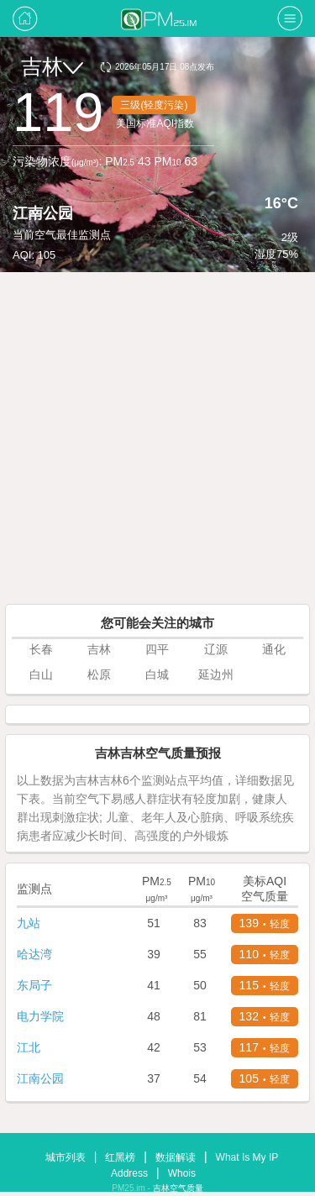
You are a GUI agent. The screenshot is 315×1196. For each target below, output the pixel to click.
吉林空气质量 (178, 1188)
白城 (157, 674)
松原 (99, 674)
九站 (28, 923)
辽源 (216, 649)
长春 (41, 649)
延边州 (216, 674)
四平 (157, 649)
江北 (28, 1047)
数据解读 (175, 1157)
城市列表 (65, 1157)
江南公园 (40, 1078)
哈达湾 (34, 954)
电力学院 (40, 1016)
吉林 (52, 66)
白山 (41, 674)
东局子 (34, 985)
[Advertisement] (157, 438)
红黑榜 (120, 1157)
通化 (274, 649)
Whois (182, 1173)
